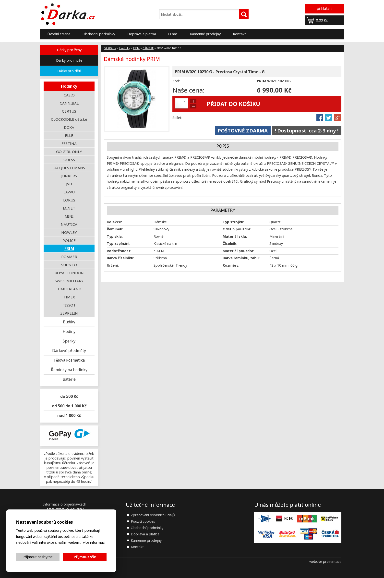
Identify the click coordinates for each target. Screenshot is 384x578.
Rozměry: (231, 265)
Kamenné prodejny (205, 34)
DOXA (69, 127)
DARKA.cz (110, 48)
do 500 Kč (69, 396)
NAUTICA (69, 224)
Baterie (69, 379)
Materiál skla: (235, 236)
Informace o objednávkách (64, 504)
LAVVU (69, 191)
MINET (69, 208)
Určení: (113, 265)
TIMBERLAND (69, 288)
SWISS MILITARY (69, 280)
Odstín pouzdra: (237, 229)
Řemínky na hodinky (69, 369)
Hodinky (69, 86)
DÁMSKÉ (148, 48)
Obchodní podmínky (99, 34)
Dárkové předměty (69, 350)
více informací (94, 542)
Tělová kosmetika (69, 360)
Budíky (69, 322)
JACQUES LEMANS (69, 167)
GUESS (69, 159)
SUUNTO (69, 264)
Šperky (69, 341)
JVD (69, 183)
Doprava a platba (141, 34)
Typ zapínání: (118, 243)
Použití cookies (143, 521)
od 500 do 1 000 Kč (69, 406)
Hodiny (69, 331)
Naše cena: (188, 90)
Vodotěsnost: (119, 250)
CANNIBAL (69, 103)
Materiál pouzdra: (238, 250)
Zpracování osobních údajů (153, 515)
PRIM (69, 248)
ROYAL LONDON (69, 272)
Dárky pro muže (69, 60)
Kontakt (239, 34)
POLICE (69, 240)
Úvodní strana (58, 34)
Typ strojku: (233, 222)
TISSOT (69, 305)
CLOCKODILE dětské (69, 119)
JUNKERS (69, 175)
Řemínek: (115, 229)
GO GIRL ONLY (69, 151)
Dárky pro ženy (69, 49)
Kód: (176, 81)
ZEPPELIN (69, 313)
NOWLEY (69, 232)
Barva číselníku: (120, 258)
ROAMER (69, 256)
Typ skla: (115, 236)
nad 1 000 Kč (69, 415)
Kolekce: (114, 222)
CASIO (69, 95)
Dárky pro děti (69, 71)
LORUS (69, 200)
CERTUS (69, 111)
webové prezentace (325, 561)
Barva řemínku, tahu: (241, 258)
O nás (173, 34)
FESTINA (69, 143)
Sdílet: (177, 117)
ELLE (69, 135)
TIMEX (69, 297)
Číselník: (230, 243)
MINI (69, 216)
